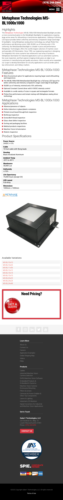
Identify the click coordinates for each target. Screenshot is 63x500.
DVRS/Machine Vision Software (31, 378)
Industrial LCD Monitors (28, 401)
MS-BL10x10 (8, 262)
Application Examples (27, 353)
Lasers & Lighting (26, 398)
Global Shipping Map (27, 356)
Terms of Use (31, 493)
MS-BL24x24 (8, 281)
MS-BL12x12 (8, 270)
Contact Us (24, 347)
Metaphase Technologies (14, 33)
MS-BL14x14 (8, 273)
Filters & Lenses (26, 391)
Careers (23, 350)
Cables (22, 371)
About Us (23, 345)
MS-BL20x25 (8, 278)
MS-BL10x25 (8, 265)
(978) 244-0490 (52, 2)
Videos (22, 358)
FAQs (22, 361)
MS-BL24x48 (8, 283)
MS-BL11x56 (8, 268)
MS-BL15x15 (8, 275)
